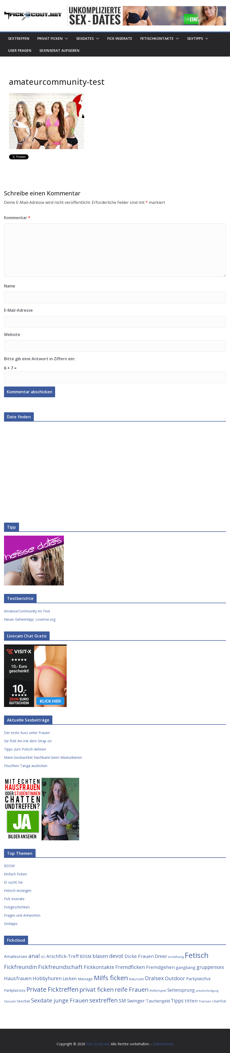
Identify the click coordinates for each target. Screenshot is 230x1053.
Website (12, 334)
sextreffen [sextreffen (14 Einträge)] (103, 1000)
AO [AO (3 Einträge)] (43, 956)
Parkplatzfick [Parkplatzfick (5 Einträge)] (198, 978)
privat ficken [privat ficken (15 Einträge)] (96, 989)
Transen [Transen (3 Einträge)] (205, 1001)
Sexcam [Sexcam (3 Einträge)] (10, 1001)
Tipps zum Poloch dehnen (25, 749)
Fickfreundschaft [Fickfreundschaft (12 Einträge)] (60, 967)
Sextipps (195, 38)
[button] (65, 38)
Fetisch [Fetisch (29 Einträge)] (196, 955)
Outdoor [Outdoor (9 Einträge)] (175, 978)
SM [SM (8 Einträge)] (122, 1000)
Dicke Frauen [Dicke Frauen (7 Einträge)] (139, 956)
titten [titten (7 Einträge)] (191, 1000)
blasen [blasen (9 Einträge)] (100, 955)
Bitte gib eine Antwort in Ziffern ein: (39, 359)
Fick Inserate (119, 38)
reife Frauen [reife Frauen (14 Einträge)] (132, 989)
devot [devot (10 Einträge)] (116, 955)
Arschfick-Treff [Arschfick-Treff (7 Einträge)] (62, 956)
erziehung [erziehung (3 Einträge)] (176, 956)
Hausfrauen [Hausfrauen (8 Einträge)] (18, 978)
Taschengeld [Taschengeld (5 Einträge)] (158, 1001)
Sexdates (85, 38)
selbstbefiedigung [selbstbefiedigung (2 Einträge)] (207, 990)
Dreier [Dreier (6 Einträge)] (161, 956)
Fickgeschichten (17, 907)
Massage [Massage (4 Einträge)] (85, 978)
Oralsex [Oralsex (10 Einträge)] (154, 978)
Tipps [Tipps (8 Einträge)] (177, 1000)
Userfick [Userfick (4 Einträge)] (219, 1000)
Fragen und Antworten (22, 915)
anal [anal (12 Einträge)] (34, 956)
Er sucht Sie (13, 882)
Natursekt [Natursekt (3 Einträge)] (136, 979)
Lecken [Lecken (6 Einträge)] (70, 978)
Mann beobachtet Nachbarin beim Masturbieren (43, 757)
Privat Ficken (50, 38)
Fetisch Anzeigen (17, 890)
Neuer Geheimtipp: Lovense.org (29, 619)
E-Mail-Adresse (18, 310)
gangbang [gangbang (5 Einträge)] (185, 967)
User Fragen (19, 50)
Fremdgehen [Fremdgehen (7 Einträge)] (160, 967)
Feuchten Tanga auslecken (25, 765)
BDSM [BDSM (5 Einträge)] (85, 956)
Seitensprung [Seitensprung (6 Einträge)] (181, 990)
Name (9, 286)
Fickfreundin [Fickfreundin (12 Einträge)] (20, 967)
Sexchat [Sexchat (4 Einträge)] (23, 1000)
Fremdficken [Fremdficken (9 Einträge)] (130, 966)
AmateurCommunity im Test (27, 611)
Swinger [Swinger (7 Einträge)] (136, 1000)
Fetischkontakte (157, 38)
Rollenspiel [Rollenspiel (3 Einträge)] (158, 990)
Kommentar (17, 217)
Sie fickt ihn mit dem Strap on (28, 741)
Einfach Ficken (15, 874)
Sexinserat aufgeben (59, 50)
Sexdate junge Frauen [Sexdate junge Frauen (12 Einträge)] (59, 1000)
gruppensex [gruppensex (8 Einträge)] (210, 967)
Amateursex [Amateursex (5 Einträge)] (15, 956)
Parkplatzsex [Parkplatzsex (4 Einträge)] (15, 990)
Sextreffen (18, 38)
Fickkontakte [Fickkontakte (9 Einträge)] (99, 966)
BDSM (9, 865)
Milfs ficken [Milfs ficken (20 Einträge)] (111, 977)
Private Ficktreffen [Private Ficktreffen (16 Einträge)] (52, 989)
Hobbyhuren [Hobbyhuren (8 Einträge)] (47, 978)
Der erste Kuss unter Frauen (27, 732)
